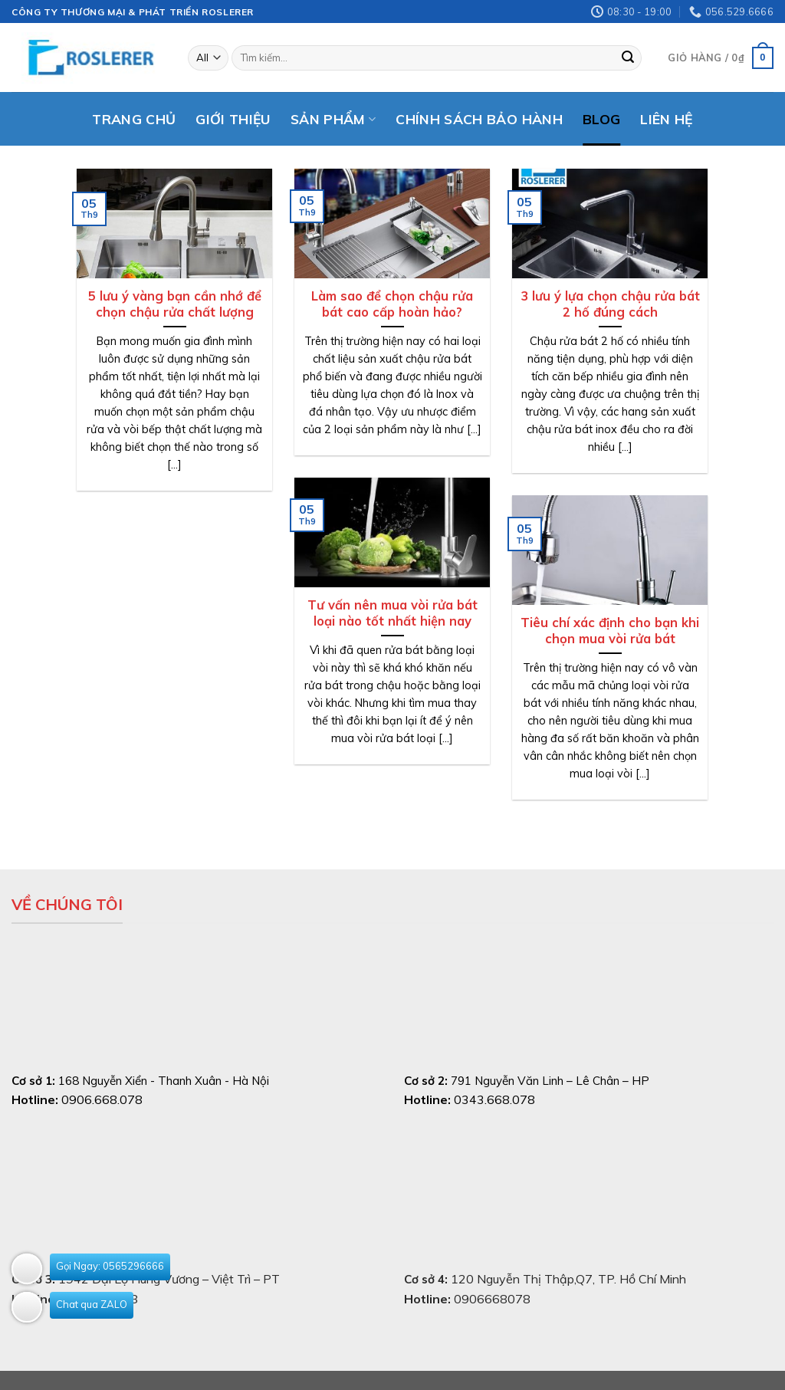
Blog (601, 118)
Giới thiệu (233, 118)
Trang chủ (134, 118)
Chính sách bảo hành (479, 118)
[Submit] (628, 58)
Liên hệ (666, 118)
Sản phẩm (333, 118)
